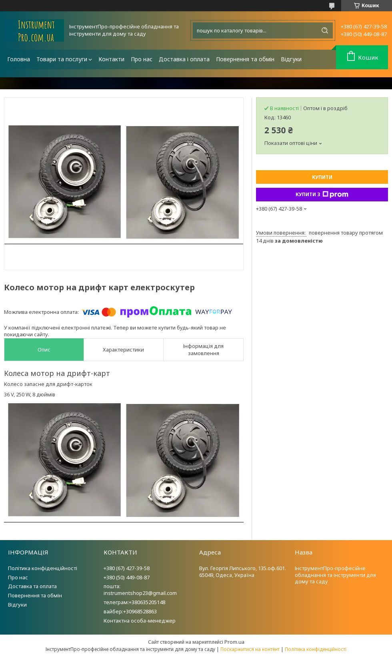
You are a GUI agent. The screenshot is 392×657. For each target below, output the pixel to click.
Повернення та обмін (245, 59)
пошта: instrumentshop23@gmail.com (140, 590)
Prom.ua (234, 641)
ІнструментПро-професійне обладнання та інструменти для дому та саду (335, 575)
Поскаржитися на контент (250, 649)
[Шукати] (325, 30)
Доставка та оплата (32, 586)
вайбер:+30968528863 (130, 611)
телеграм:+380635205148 (134, 602)
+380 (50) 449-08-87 (127, 577)
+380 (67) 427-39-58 (127, 568)
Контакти (111, 59)
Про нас (141, 59)
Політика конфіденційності (42, 568)
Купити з (322, 194)
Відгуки (291, 59)
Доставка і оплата (184, 59)
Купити (322, 177)
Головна (18, 59)
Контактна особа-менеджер (140, 620)
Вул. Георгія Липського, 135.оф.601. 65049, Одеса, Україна (242, 572)
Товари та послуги (61, 59)
